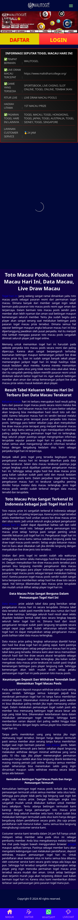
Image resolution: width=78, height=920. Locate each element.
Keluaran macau (11, 401)
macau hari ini (11, 525)
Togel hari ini (10, 296)
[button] (6, 22)
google (72, 844)
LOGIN (58, 39)
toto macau (53, 745)
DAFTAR (19, 39)
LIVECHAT (68, 914)
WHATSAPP (48, 914)
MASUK (9, 914)
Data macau (9, 603)
